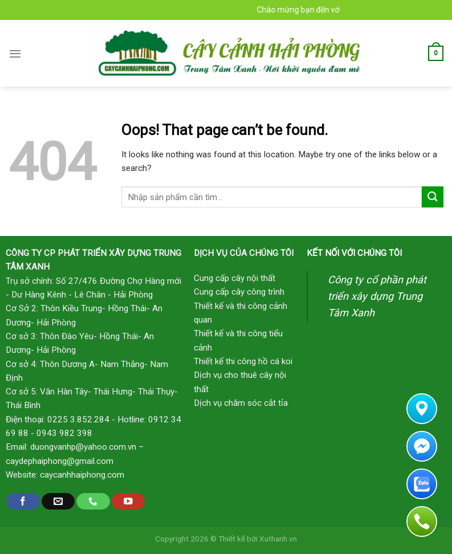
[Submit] (432, 196)
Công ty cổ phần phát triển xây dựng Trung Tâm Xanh (377, 296)
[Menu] (15, 53)
